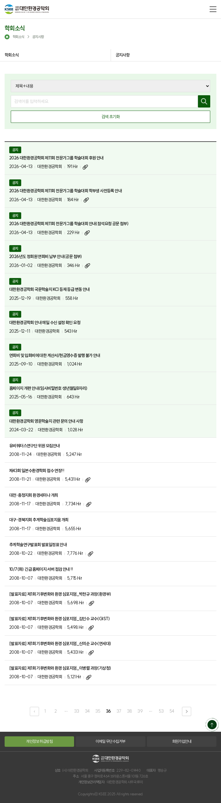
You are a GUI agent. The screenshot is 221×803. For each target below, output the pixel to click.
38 (129, 711)
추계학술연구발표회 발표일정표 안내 (38, 544)
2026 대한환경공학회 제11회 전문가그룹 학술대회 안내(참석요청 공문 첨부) (68, 223)
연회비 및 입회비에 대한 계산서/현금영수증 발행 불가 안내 (54, 355)
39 (140, 711)
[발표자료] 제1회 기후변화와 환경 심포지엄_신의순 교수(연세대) (60, 643)
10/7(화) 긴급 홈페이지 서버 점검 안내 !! (41, 569)
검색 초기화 (110, 116)
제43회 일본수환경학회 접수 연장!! (36, 470)
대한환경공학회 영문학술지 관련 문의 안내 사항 (46, 421)
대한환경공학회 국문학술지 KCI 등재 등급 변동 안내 (49, 289)
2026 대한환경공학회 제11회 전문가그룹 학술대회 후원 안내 (56, 158)
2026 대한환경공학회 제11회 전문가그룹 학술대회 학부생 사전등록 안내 (65, 191)
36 (108, 711)
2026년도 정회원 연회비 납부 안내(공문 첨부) (45, 256)
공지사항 (123, 55)
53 (161, 711)
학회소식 (12, 55)
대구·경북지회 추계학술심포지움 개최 (39, 520)
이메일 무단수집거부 (110, 741)
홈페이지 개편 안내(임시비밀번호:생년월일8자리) (48, 388)
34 (87, 711)
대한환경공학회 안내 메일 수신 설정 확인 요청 (44, 322)
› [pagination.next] (186, 711)
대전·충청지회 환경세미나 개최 (33, 495)
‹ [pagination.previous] (34, 711)
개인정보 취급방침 (39, 741)
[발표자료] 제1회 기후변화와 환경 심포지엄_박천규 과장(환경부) (60, 594)
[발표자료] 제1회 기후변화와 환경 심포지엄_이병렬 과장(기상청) (60, 668)
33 (76, 711)
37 (118, 711)
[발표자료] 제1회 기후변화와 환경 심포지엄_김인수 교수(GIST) (59, 618)
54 (172, 711)
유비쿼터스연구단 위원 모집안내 (34, 446)
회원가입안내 (181, 741)
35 (97, 711)
